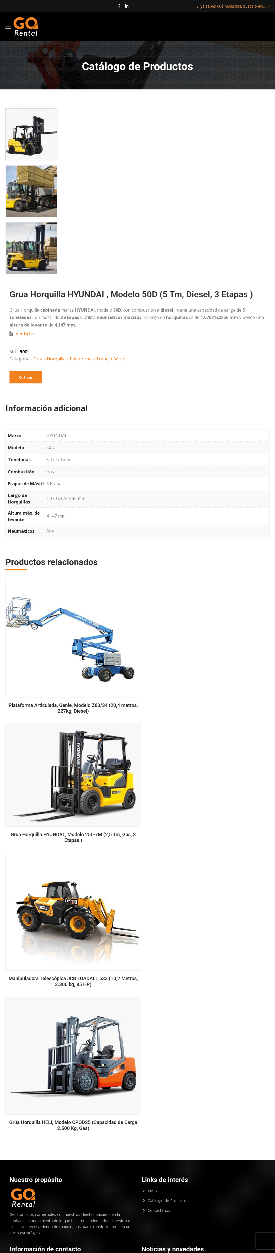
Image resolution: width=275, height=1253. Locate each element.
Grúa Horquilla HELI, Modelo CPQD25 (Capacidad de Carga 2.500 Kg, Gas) (69, 965)
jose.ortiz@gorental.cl (53, 1211)
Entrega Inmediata (160, 1121)
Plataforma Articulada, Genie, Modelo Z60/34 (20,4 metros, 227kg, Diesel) (69, 705)
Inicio (152, 1031)
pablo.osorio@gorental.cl (62, 1196)
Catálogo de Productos (168, 1041)
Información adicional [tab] (46, 411)
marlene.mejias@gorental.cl (33, 1217)
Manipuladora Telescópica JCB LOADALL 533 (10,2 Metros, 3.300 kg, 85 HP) (205, 828)
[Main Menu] (11, 28)
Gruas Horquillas (51, 362)
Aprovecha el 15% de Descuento (174, 1100)
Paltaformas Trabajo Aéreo (97, 362)
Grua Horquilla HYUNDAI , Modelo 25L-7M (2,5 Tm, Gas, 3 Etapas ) (205, 691)
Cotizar (26, 380)
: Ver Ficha (24, 337)
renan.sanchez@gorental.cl (50, 1189)
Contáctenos (159, 1050)
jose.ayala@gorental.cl (54, 1204)
